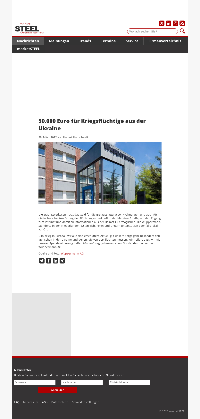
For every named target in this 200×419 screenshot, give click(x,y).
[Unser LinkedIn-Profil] (168, 23)
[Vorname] (34, 382)
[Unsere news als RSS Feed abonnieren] (182, 23)
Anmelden (57, 389)
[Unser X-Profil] (161, 23)
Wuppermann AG (72, 253)
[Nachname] (82, 382)
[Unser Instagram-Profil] (175, 23)
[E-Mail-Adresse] (129, 382)
